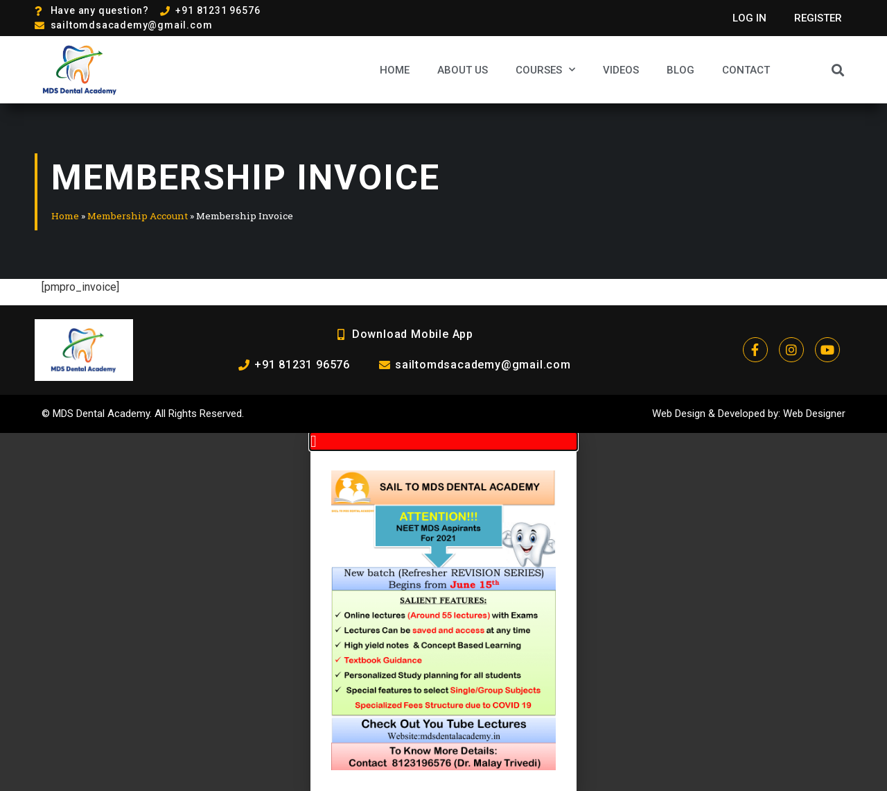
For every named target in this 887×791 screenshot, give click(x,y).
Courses (545, 69)
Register (818, 18)
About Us (462, 70)
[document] (443, 612)
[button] (838, 69)
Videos (621, 70)
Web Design (678, 413)
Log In (749, 18)
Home (395, 70)
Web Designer (814, 413)
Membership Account (137, 216)
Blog (680, 70)
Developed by (748, 413)
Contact (746, 70)
